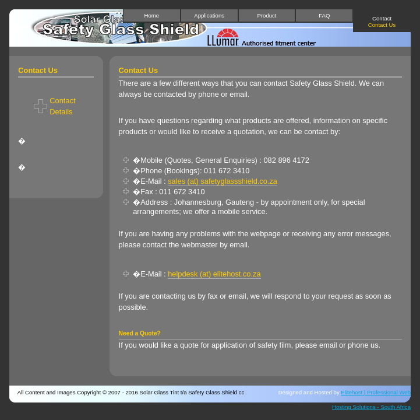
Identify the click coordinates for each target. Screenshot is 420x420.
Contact (381, 21)
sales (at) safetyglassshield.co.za (222, 181)
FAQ (324, 15)
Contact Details (62, 106)
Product (266, 15)
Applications (209, 15)
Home (152, 15)
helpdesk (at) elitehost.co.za (214, 274)
